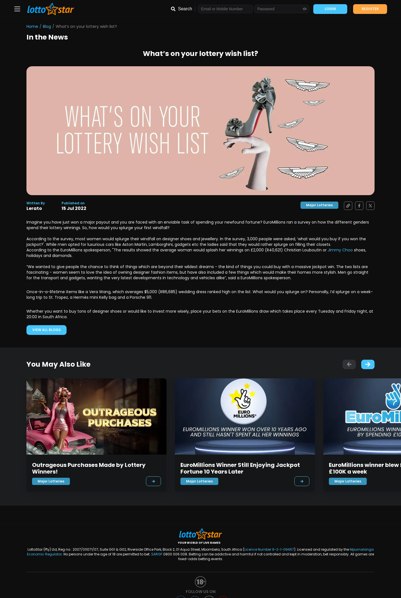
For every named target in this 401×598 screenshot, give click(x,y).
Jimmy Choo (340, 250)
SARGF (156, 554)
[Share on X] (369, 206)
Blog (47, 26)
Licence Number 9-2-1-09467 (269, 549)
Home (32, 26)
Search (185, 8)
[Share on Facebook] (357, 206)
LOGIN (330, 8)
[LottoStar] (48, 9)
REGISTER (370, 8)
